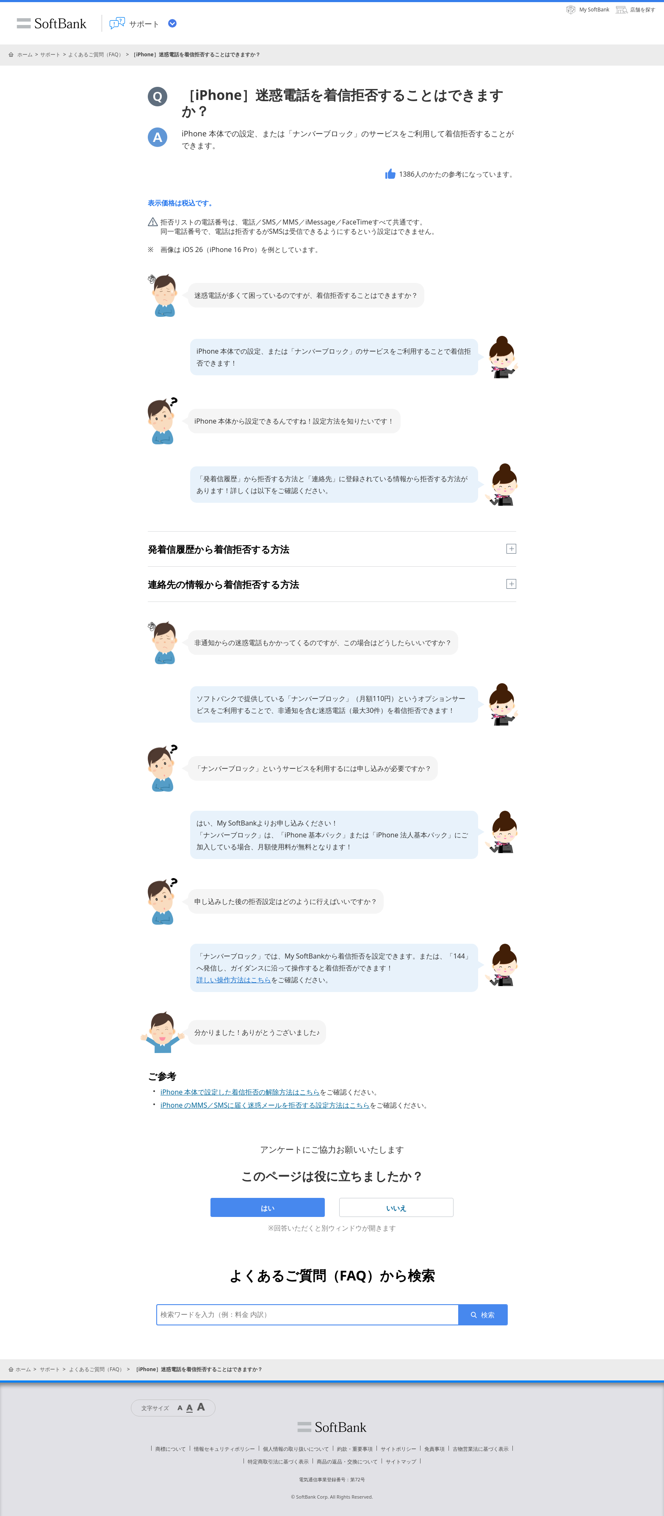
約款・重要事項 (355, 1448)
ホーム (25, 54)
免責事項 (434, 1448)
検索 (488, 1314)
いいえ (396, 1208)
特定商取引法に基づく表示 (278, 1461)
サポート (50, 54)
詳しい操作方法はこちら (233, 979)
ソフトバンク (332, 1427)
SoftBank (52, 23)
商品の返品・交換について (347, 1461)
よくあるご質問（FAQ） (96, 54)
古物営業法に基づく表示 (481, 1448)
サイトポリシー (398, 1448)
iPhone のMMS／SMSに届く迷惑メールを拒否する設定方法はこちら (265, 1105)
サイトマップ (401, 1461)
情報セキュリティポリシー (224, 1448)
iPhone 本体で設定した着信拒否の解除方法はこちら (240, 1092)
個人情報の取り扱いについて (296, 1448)
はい (267, 1208)
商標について (170, 1448)
